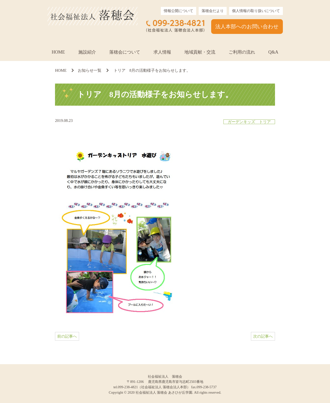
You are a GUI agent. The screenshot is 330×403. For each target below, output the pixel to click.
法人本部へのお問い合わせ (247, 26)
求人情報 (162, 52)
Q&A (273, 52)
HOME (58, 52)
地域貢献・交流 (199, 52)
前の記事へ (67, 336)
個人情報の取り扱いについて (256, 11)
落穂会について (124, 52)
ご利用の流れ (242, 52)
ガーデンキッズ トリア (249, 122)
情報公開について (178, 11)
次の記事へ (263, 336)
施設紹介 (87, 52)
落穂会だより (213, 11)
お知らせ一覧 (89, 70)
